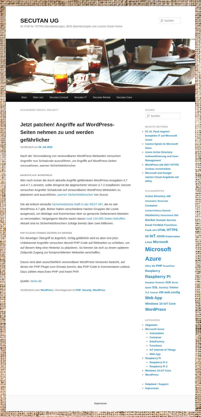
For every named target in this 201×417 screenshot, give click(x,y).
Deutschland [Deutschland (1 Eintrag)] (167, 215)
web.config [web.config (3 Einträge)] (172, 292)
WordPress (46, 290)
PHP (78, 290)
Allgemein (151, 325)
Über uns (38, 97)
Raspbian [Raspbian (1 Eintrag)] (150, 282)
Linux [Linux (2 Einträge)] (148, 242)
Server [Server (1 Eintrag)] (175, 282)
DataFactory (157, 341)
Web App (155, 354)
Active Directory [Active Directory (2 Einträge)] (155, 196)
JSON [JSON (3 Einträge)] (160, 236)
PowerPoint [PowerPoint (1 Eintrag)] (169, 266)
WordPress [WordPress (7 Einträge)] (155, 309)
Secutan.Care (124, 97)
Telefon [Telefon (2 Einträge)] (173, 287)
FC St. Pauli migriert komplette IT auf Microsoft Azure (161, 135)
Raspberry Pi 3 (158, 366)
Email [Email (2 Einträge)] (148, 225)
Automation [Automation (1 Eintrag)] (151, 201)
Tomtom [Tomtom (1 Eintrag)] (154, 292)
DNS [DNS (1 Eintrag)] (176, 215)
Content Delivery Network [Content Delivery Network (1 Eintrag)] (158, 210)
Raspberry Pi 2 (158, 362)
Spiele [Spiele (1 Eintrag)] (148, 287)
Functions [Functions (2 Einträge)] (170, 225)
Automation (157, 333)
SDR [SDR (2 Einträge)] (168, 282)
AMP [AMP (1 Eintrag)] (168, 196)
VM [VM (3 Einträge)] (161, 292)
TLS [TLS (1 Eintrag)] (147, 292)
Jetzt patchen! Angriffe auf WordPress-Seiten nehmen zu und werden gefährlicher (67, 132)
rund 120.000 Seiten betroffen (105, 218)
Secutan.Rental (101, 97)
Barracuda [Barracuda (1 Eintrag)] (163, 201)
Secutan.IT (80, 97)
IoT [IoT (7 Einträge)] (153, 236)
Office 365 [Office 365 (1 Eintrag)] (150, 266)
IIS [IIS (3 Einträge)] (147, 236)
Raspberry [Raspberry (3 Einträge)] (152, 270)
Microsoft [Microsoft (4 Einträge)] (160, 242)
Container (156, 337)
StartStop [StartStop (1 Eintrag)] (163, 287)
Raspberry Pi (153, 358)
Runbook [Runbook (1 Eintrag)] (159, 282)
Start (23, 97)
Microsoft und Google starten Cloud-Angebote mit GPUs (162, 177)
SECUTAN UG (39, 20)
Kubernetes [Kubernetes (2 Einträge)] (172, 236)
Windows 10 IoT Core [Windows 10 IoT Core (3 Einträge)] (160, 303)
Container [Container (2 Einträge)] (151, 205)
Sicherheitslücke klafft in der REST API (77, 204)
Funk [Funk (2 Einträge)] (148, 230)
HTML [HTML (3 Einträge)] (162, 230)
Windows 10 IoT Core (158, 370)
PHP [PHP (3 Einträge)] (159, 265)
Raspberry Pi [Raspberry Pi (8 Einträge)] (158, 276)
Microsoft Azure (154, 329)
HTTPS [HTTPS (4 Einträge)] (172, 230)
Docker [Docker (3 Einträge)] (150, 220)
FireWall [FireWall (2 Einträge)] (158, 225)
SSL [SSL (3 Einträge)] (155, 287)
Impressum (152, 388)
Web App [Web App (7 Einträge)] (153, 298)
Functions (156, 345)
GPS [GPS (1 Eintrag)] (154, 230)
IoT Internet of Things (163, 349)
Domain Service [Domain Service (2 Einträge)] (166, 220)
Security (86, 290)
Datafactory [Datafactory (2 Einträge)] (152, 215)
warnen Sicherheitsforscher (75, 194)
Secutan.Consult (58, 97)
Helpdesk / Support (156, 384)
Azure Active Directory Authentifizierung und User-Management (162, 156)
